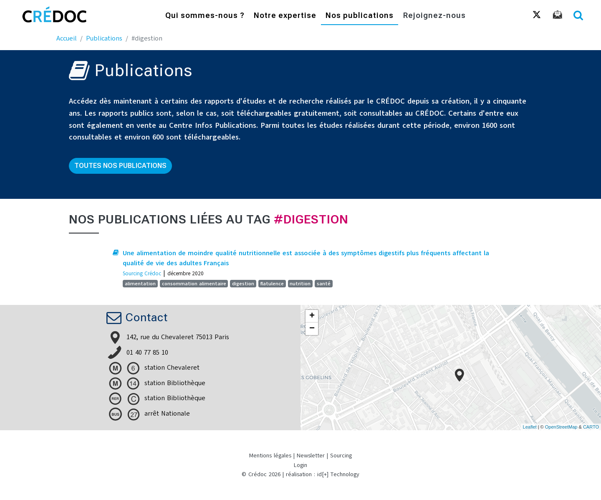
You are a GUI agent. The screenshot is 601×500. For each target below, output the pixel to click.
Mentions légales (270, 455)
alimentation (140, 283)
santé (324, 283)
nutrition (300, 283)
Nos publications (360, 15)
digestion (243, 283)
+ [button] (312, 316)
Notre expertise (285, 15)
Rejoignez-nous (434, 15)
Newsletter (311, 455)
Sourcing (341, 455)
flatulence (272, 283)
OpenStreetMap (561, 426)
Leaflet (530, 426)
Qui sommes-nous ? (205, 15)
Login (300, 465)
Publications (104, 38)
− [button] (312, 328)
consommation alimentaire (194, 283)
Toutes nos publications (120, 166)
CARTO (591, 426)
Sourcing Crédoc (142, 273)
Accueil (66, 38)
